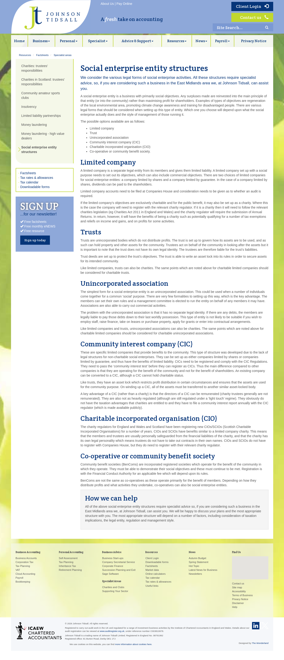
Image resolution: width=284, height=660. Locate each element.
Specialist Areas (111, 581)
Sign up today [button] (35, 240)
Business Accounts (26, 558)
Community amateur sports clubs (40, 95)
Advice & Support (137, 40)
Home (19, 40)
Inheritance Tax (67, 566)
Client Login (252, 6)
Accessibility (239, 591)
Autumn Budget (197, 558)
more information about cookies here (133, 644)
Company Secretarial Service (118, 562)
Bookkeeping (23, 581)
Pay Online (124, 4)
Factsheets (42, 55)
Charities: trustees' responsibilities (34, 68)
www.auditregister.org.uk (112, 631)
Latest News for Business (203, 570)
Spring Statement (198, 562)
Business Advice (111, 552)
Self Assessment (68, 558)
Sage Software (110, 573)
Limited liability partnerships (41, 116)
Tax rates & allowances (36, 178)
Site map (237, 587)
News (201, 40)
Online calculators (155, 573)
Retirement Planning (70, 570)
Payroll (222, 40)
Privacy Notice (253, 40)
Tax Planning (23, 566)
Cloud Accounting (25, 573)
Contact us (254, 17)
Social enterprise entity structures (39, 149)
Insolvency (29, 107)
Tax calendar (29, 182)
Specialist (98, 40)
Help (234, 607)
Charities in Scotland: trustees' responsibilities (43, 82)
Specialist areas (63, 55)
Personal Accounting (71, 552)
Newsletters (195, 573)
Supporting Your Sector (115, 591)
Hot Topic (194, 566)
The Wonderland (260, 643)
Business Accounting (28, 552)
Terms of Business (242, 595)
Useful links (151, 585)
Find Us (236, 552)
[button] (250, 563)
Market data (152, 570)
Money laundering (34, 125)
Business (41, 40)
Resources (176, 40)
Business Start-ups (112, 558)
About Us (107, 4)
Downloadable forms (35, 187)
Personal (68, 40)
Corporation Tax (24, 562)
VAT (18, 570)
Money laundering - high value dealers (43, 136)
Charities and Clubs (113, 587)
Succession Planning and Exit (118, 570)
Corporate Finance (112, 566)
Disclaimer (238, 603)
